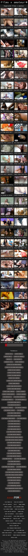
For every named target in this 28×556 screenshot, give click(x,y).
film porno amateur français (14, 434)
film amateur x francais (7, 407)
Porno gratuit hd (7, 518)
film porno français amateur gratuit (14, 474)
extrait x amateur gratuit (8, 394)
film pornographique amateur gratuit (14, 488)
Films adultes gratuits (10, 511)
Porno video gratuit (7, 532)
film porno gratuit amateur (14, 480)
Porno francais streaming (19, 535)
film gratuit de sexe (9, 530)
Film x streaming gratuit (20, 532)
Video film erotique (19, 509)
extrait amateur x (19, 361)
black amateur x (17, 359)
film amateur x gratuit (9, 410)
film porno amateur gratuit (14, 445)
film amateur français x (7, 399)
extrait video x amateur (9, 391)
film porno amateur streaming (14, 453)
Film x (15, 504)
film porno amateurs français (14, 456)
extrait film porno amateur (14, 375)
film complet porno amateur (14, 413)
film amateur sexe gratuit (14, 404)
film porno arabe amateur (14, 461)
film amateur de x (7, 396)
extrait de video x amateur (14, 372)
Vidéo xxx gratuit (7, 535)
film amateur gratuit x (21, 399)
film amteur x (20, 410)
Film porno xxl (8, 502)
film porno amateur (22, 418)
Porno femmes (22, 504)
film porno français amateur (14, 469)
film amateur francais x (19, 396)
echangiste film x (8, 361)
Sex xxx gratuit (8, 516)
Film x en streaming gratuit (14, 523)
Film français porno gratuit (14, 528)
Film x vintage (18, 520)
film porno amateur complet (14, 429)
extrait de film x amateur (14, 370)
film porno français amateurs (14, 477)
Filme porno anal (20, 530)
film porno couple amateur (8, 466)
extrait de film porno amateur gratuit (14, 367)
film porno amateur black (14, 426)
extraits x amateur (21, 394)
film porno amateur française (14, 442)
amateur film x (9, 353)
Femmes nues (20, 511)
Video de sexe (16, 518)
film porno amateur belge (14, 423)
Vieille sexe (14, 537)
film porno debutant (21, 466)
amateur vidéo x (8, 356)
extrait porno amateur (14, 383)
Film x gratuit (19, 513)
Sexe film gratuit (9, 513)
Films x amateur (9, 551)
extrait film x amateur (14, 378)
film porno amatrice (7, 458)
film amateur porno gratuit (14, 402)
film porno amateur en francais (14, 431)
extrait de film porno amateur (14, 364)
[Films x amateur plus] (26, 2)
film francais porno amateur (8, 418)
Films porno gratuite (19, 516)
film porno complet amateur (14, 464)
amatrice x (9, 359)
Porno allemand (7, 506)
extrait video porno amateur (14, 388)
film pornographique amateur (14, 485)
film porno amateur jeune (14, 450)
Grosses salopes (9, 520)
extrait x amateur (20, 391)
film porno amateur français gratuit (14, 437)
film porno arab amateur (20, 458)
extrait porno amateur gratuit (14, 386)
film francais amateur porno (14, 415)
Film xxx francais (7, 504)
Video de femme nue (14, 525)
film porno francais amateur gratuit (14, 472)
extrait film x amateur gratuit (14, 380)
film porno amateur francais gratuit (14, 439)
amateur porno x (18, 353)
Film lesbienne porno (18, 506)
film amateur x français (21, 407)
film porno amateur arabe (14, 421)
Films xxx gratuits (18, 502)
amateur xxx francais (18, 356)
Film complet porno (8, 509)
